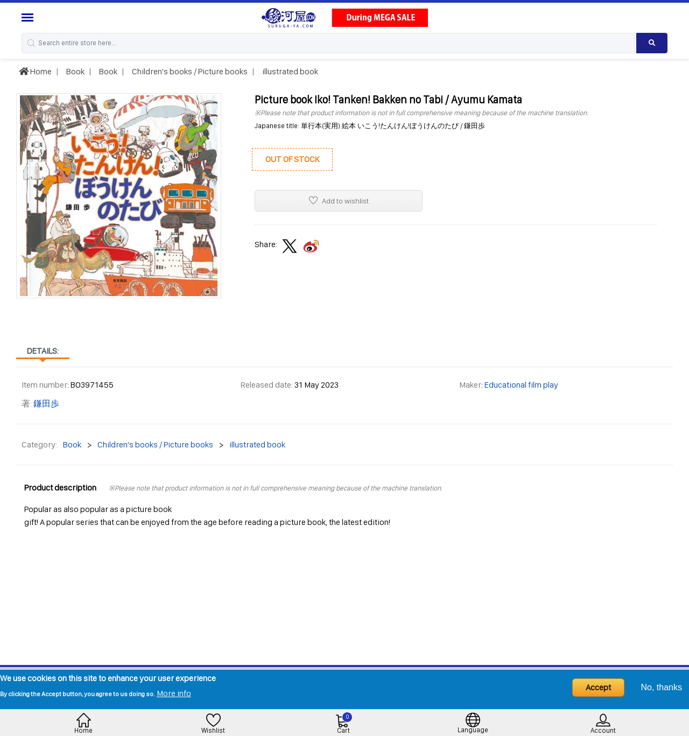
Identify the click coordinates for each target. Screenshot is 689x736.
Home (35, 71)
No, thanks (661, 687)
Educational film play (521, 385)
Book (75, 71)
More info (174, 693)
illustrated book (289, 71)
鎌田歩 (46, 403)
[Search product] (651, 43)
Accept (598, 687)
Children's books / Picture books (189, 71)
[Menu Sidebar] (29, 17)
